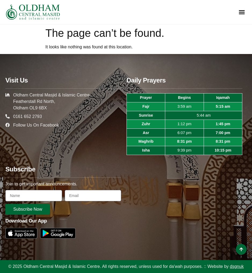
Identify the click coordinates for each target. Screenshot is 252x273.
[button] (242, 12)
